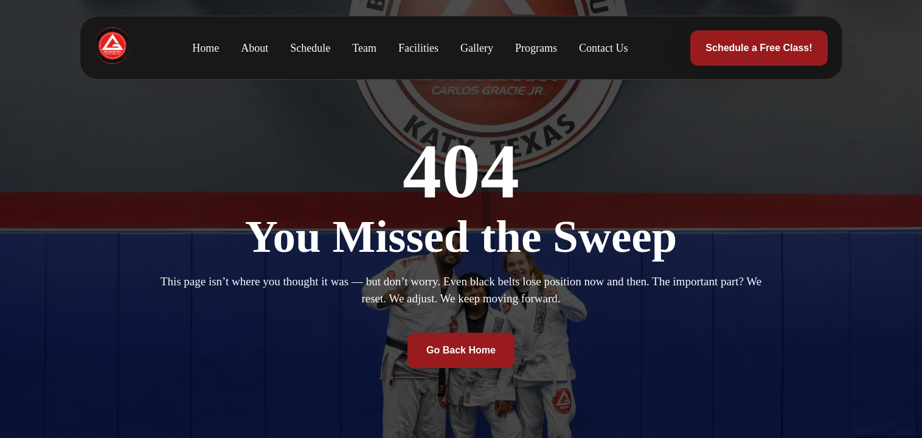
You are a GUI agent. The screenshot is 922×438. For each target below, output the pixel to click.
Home (205, 48)
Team (364, 48)
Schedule (310, 48)
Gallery (476, 48)
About (254, 48)
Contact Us (603, 48)
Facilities (418, 48)
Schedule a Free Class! (758, 48)
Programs (536, 48)
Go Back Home (461, 350)
